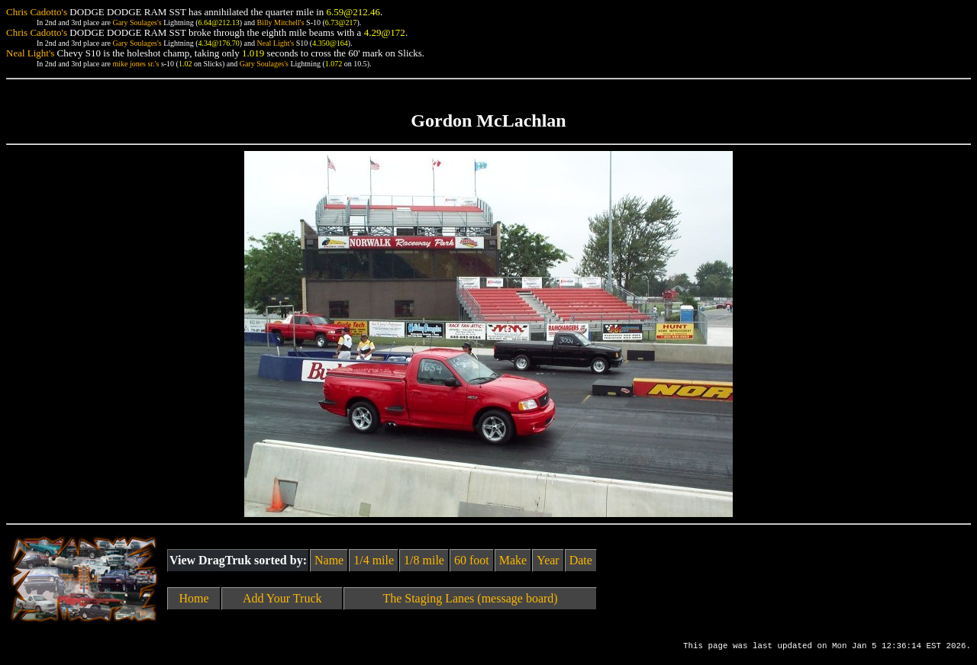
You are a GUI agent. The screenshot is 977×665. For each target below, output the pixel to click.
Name (328, 560)
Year (548, 560)
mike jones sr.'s (135, 63)
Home (194, 598)
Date (580, 560)
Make (513, 560)
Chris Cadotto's (36, 12)
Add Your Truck (282, 598)
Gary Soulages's (136, 22)
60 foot (471, 560)
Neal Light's (275, 43)
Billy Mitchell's (280, 22)
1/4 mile (373, 560)
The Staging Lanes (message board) (469, 598)
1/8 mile (424, 560)
